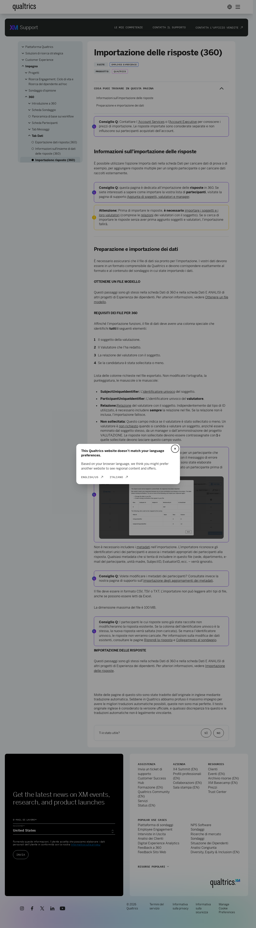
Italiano (116, 477)
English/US (89, 477)
